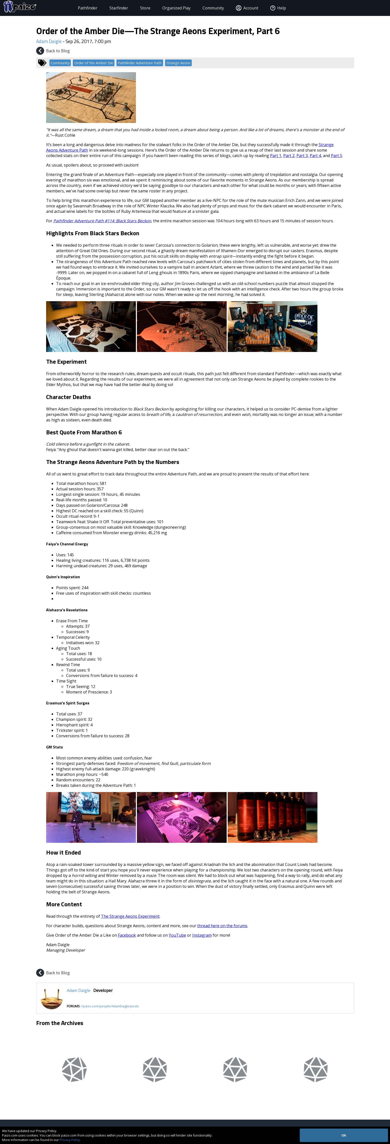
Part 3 (302, 155)
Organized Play (167, 8)
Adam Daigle (49, 41)
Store (136, 8)
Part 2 (288, 155)
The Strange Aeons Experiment (130, 916)
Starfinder (109, 8)
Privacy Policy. (70, 1140)
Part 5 (336, 155)
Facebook (127, 935)
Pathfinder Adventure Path (140, 62)
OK (343, 1135)
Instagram (202, 935)
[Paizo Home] (37, 8)
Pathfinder (78, 8)
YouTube (177, 935)
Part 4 (315, 155)
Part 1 (275, 155)
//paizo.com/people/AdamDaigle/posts (110, 1006)
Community (203, 8)
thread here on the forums (222, 925)
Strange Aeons (178, 62)
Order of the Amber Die (93, 62)
